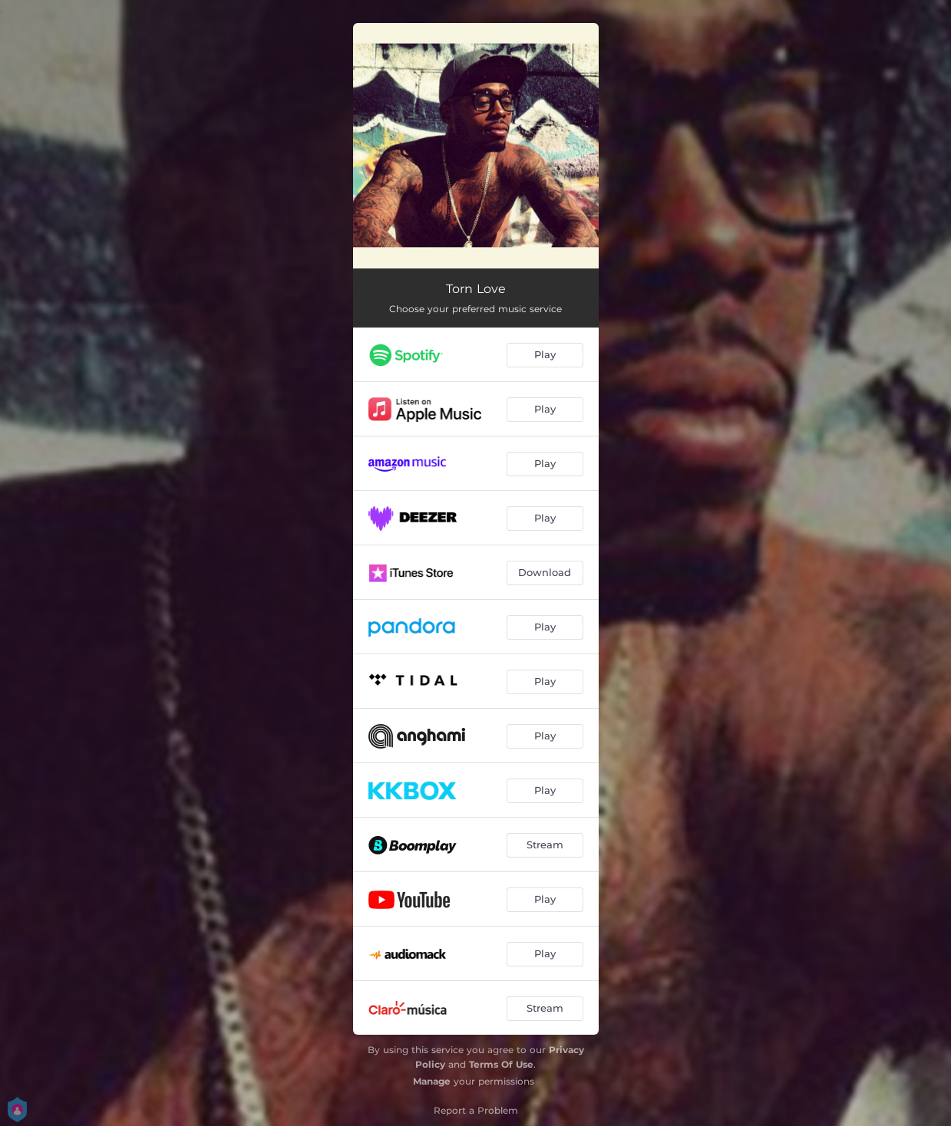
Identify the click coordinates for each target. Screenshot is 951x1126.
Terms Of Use (501, 1064)
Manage (432, 1081)
